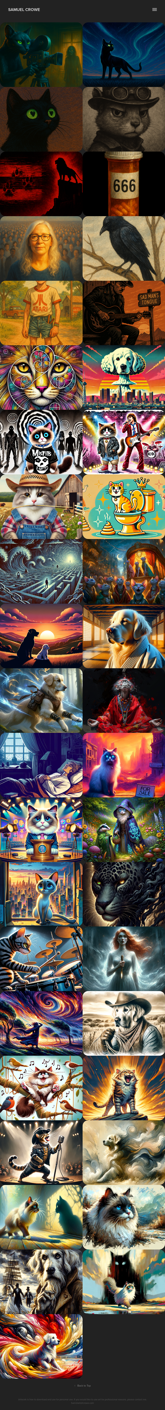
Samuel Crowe (24, 9)
